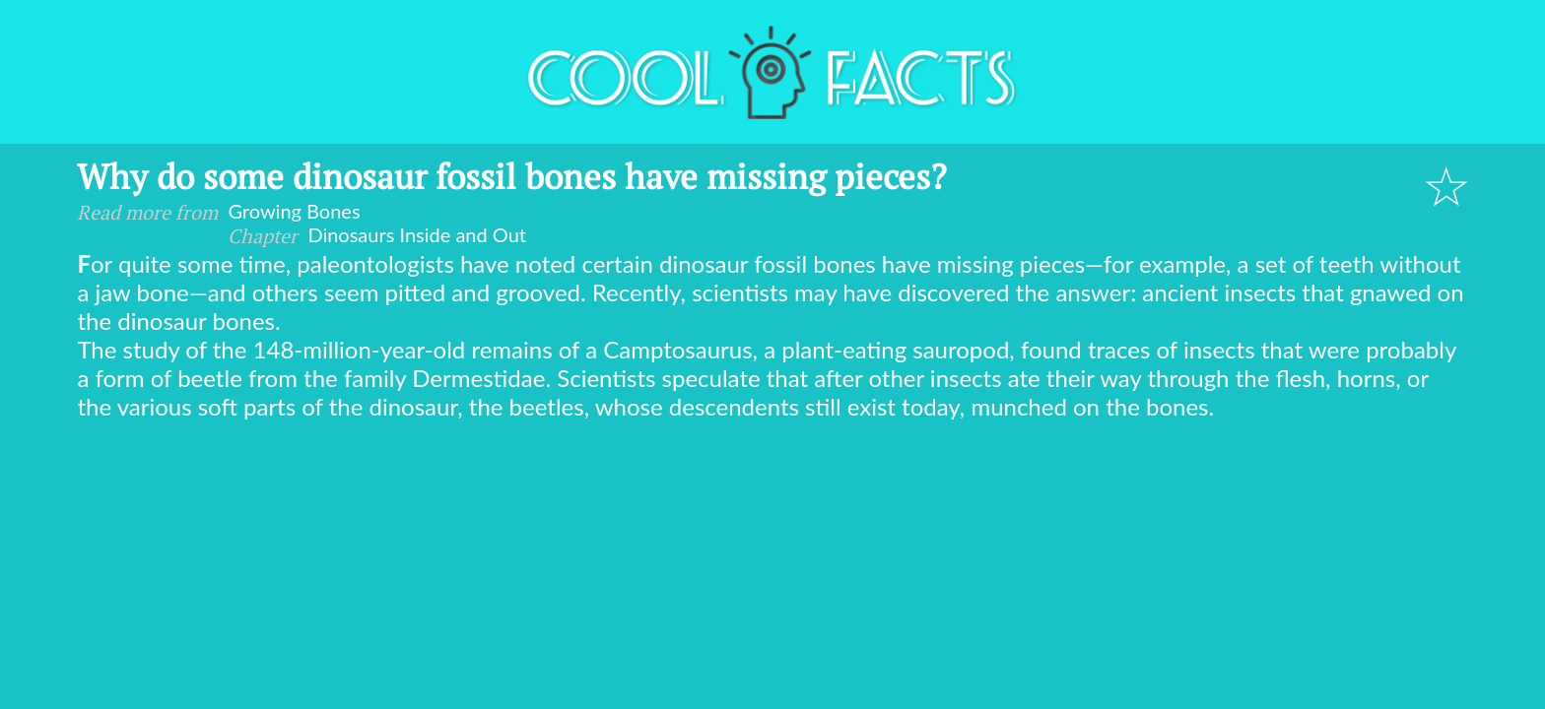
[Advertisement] (772, 568)
